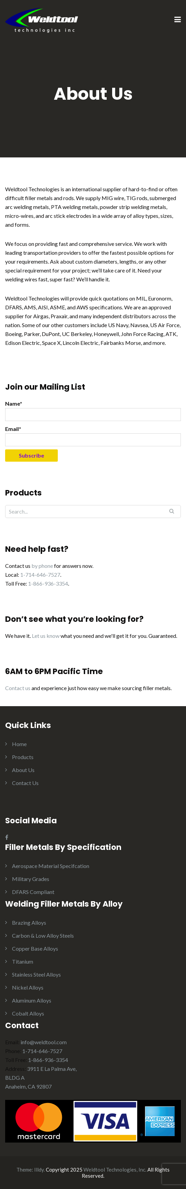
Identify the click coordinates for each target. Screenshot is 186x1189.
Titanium (22, 961)
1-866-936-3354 (48, 583)
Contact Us (25, 783)
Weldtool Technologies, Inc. (114, 1169)
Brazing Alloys (29, 922)
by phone (42, 565)
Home (19, 744)
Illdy (39, 1169)
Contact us (17, 688)
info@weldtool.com (44, 1042)
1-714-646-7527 (40, 574)
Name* (93, 410)
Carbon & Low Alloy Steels (43, 935)
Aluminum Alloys (31, 1000)
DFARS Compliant (33, 892)
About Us (23, 770)
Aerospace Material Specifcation (50, 866)
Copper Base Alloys (35, 948)
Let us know (45, 635)
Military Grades (30, 879)
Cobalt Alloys (28, 1013)
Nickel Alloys (27, 987)
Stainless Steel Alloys (36, 974)
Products (23, 757)
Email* (93, 435)
